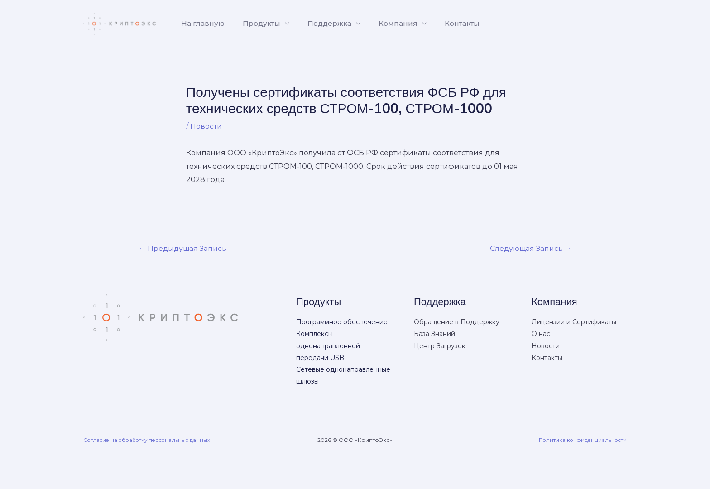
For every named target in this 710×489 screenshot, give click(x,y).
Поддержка (320, 23)
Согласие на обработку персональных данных (150, 439)
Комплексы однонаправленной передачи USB (328, 346)
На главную (201, 23)
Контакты (445, 23)
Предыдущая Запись (184, 248)
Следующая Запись (529, 248)
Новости (206, 126)
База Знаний (434, 334)
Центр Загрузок (439, 346)
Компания (385, 23)
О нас (541, 334)
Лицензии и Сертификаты (574, 322)
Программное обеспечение (342, 322)
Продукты (256, 23)
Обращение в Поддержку (456, 322)
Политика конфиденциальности (580, 439)
